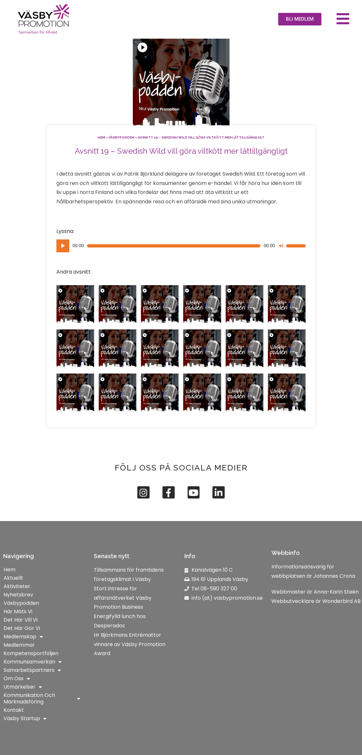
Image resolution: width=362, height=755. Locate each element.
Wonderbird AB (341, 601)
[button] (299, 19)
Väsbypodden (121, 137)
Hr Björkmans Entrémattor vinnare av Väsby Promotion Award (129, 644)
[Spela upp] (62, 245)
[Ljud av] (281, 246)
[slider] (173, 245)
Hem (101, 137)
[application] (181, 245)
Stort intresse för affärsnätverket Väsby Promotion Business (123, 598)
